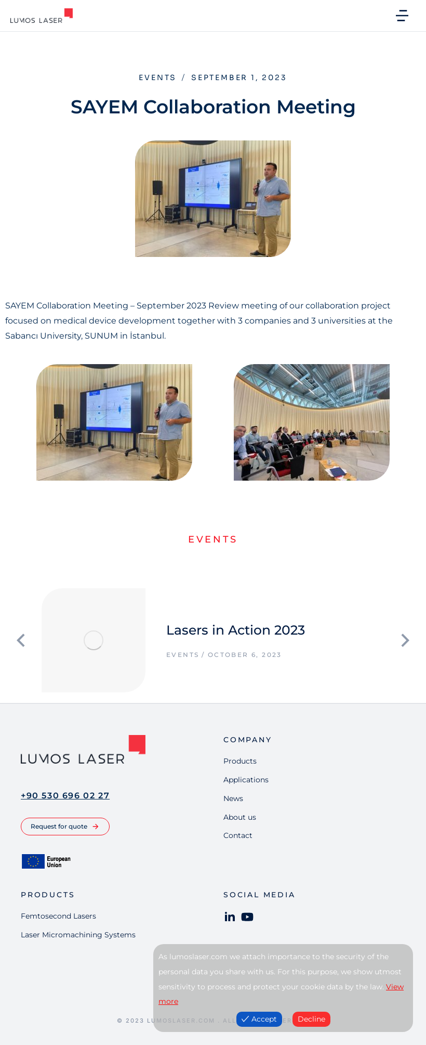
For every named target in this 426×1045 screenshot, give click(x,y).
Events (158, 77)
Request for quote (65, 826)
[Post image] (93, 640)
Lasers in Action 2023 (235, 630)
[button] (402, 15)
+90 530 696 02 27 (65, 796)
